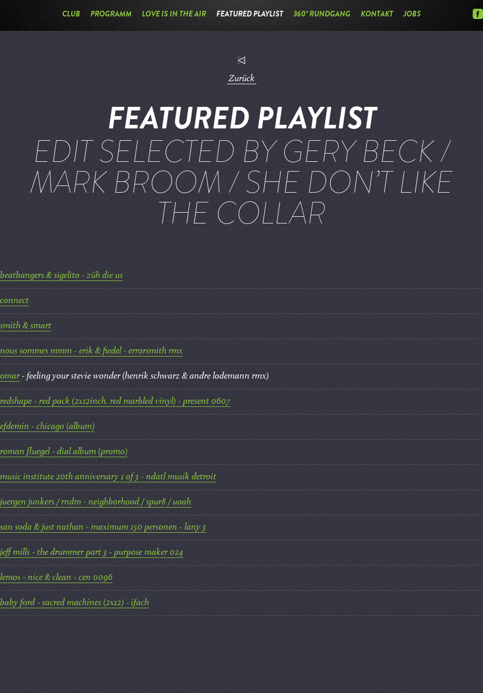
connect (14, 301)
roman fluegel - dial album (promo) (63, 452)
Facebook (478, 14)
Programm (111, 15)
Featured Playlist (249, 15)
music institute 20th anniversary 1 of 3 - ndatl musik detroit (108, 477)
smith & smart (25, 326)
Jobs (412, 15)
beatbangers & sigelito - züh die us (61, 275)
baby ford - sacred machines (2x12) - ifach (74, 603)
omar (10, 376)
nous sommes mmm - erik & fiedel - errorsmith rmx (91, 351)
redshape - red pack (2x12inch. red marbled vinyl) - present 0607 (115, 401)
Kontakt (377, 15)
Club (71, 15)
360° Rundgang (321, 15)
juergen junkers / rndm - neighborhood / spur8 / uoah (95, 502)
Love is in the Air (174, 15)
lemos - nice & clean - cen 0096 (56, 578)
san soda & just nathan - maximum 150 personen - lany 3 (103, 527)
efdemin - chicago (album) (47, 427)
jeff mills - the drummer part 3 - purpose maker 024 (91, 552)
